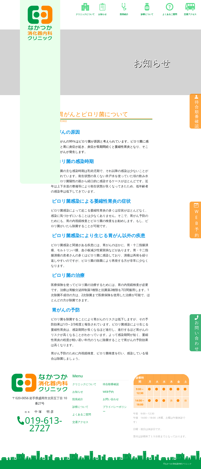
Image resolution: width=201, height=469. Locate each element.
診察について (80, 407)
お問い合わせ (111, 399)
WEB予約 (108, 391)
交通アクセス (80, 422)
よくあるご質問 (81, 414)
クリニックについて (84, 384)
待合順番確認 (111, 384)
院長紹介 (77, 399)
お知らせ (77, 391)
